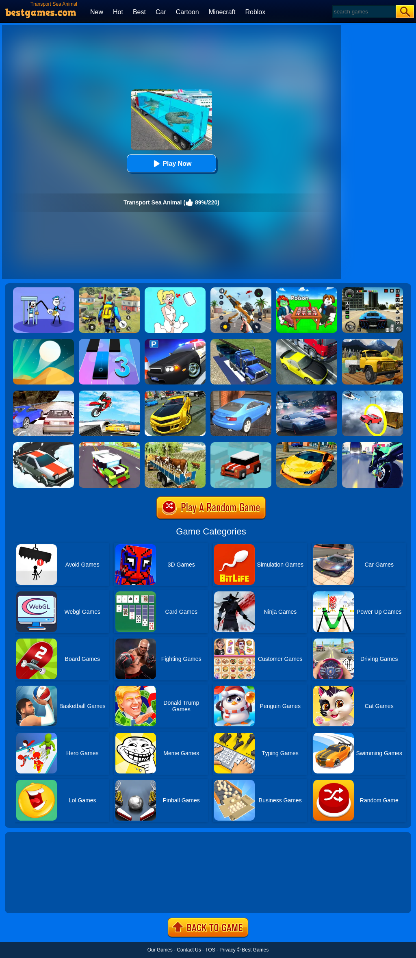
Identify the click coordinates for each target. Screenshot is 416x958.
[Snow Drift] (43, 445)
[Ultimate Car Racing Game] (306, 445)
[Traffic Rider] (372, 445)
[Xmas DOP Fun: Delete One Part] (175, 290)
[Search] (363, 11)
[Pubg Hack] (109, 290)
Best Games (255, 950)
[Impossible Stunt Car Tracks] (372, 393)
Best (139, 12)
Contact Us (189, 950)
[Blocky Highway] (109, 445)
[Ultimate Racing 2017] (43, 393)
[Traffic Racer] (306, 342)
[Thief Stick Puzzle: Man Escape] (43, 290)
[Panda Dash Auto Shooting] (240, 290)
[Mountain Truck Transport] (372, 342)
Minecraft (222, 12)
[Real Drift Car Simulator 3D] (175, 393)
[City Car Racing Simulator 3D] (306, 393)
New (96, 12)
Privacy (227, 950)
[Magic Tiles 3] (109, 342)
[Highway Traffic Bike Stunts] (109, 393)
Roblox (255, 12)
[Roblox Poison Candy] (306, 290)
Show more (32, 898)
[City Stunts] (240, 393)
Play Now (171, 164)
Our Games (160, 950)
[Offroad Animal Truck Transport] (175, 445)
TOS (210, 950)
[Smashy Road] (240, 445)
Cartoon (187, 12)
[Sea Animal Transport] (240, 342)
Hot (118, 12)
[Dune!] (43, 342)
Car (161, 12)
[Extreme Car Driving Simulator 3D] (372, 290)
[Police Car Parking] (175, 342)
